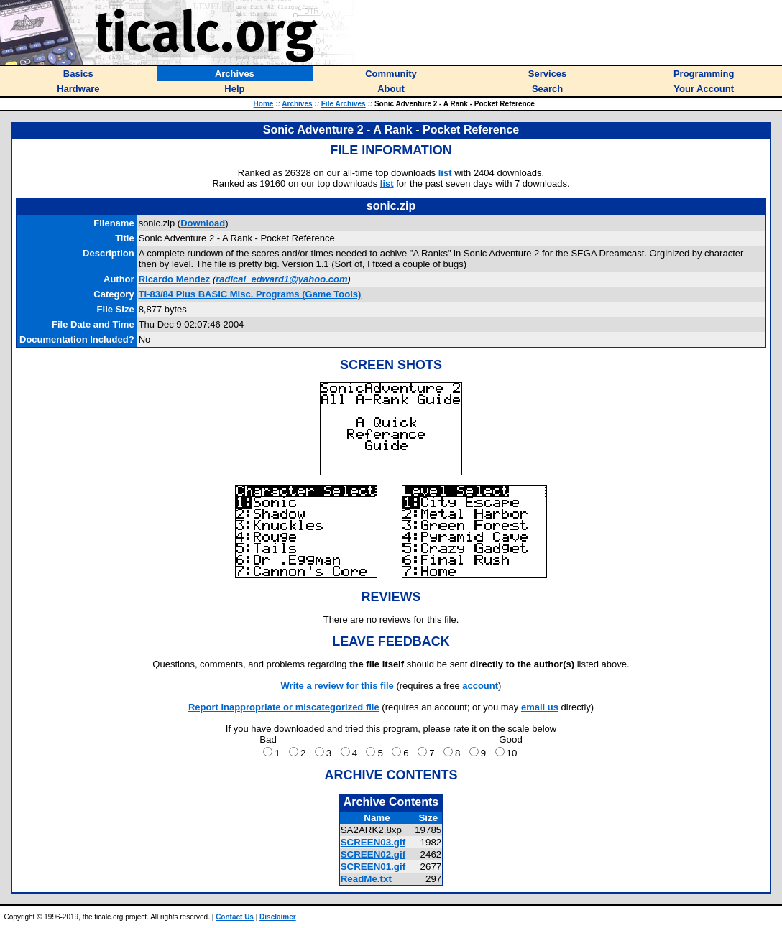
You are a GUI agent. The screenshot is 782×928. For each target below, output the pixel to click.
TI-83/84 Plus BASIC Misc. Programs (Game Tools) (250, 294)
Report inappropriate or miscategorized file (284, 707)
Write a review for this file (337, 685)
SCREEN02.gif (373, 854)
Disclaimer (277, 917)
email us (539, 707)
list (445, 172)
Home (264, 104)
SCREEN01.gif (373, 866)
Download (202, 223)
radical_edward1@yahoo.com (281, 279)
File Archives (343, 104)
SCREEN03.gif (373, 842)
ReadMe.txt (366, 878)
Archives (297, 104)
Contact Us (235, 917)
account (480, 685)
